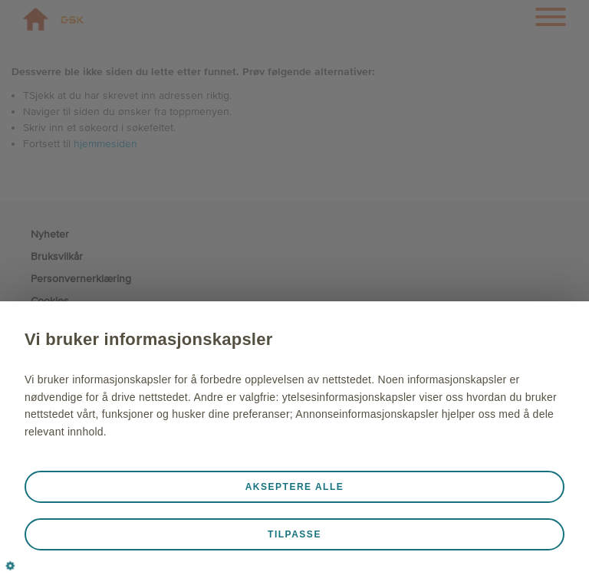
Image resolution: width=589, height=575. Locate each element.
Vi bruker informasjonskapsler (149, 339)
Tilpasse (294, 534)
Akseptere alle (294, 486)
